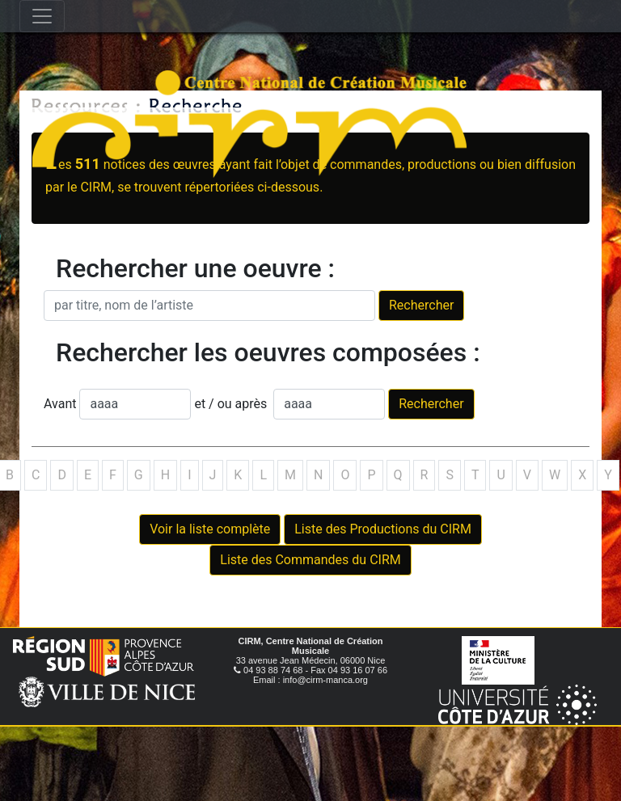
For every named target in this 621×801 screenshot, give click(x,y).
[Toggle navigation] (42, 16)
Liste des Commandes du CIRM (310, 559)
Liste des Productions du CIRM (382, 529)
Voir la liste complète (210, 529)
